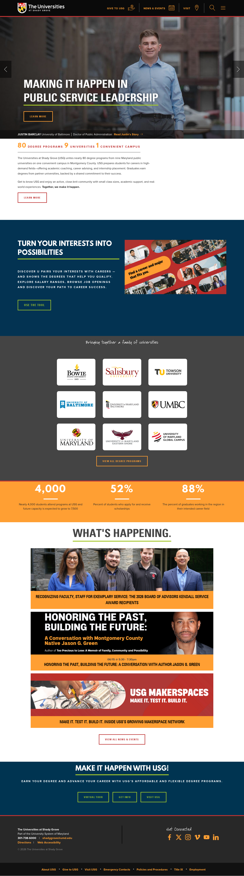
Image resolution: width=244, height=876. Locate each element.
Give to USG (111, 8)
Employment (197, 869)
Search (211, 8)
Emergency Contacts (117, 869)
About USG (49, 869)
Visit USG (153, 797)
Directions (24, 842)
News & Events (152, 8)
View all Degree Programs (122, 461)
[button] (175, 267)
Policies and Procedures (152, 869)
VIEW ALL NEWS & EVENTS (122, 739)
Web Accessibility (48, 842)
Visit (186, 8)
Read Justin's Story (126, 134)
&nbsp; (200, 170)
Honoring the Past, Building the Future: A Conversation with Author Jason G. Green (122, 664)
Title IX (178, 869)
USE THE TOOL (34, 305)
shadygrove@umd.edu (56, 838)
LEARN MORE (38, 116)
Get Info (125, 797)
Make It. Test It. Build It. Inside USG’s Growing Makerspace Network (122, 721)
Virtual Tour (93, 797)
